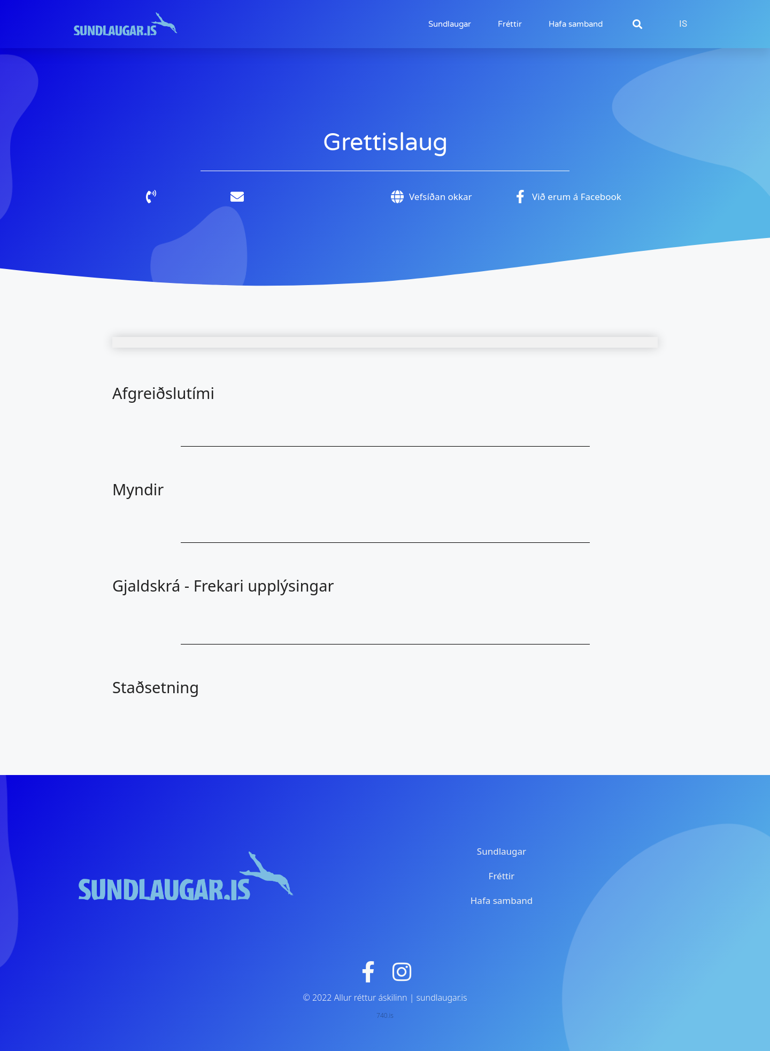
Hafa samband (576, 24)
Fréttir (510, 24)
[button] (637, 24)
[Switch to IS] (683, 24)
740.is (385, 1015)
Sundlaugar (449, 24)
